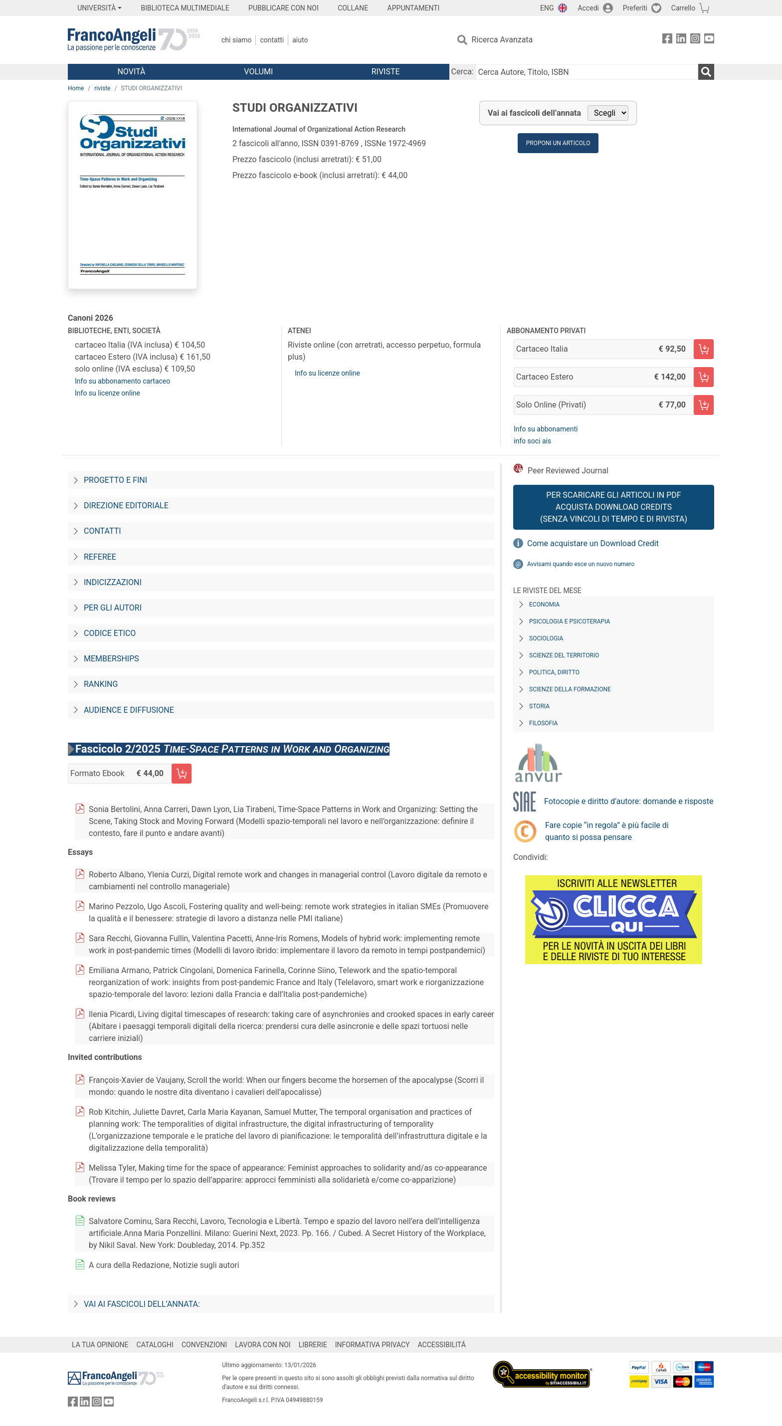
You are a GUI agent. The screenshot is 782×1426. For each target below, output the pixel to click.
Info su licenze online (107, 393)
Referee (100, 557)
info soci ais (532, 441)
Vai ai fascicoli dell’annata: (142, 1304)
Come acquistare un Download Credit (593, 543)
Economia (544, 604)
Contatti (272, 40)
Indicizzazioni (113, 582)
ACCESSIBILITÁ (442, 1345)
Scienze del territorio (564, 655)
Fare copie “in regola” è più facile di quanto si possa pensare (607, 831)
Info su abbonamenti (546, 429)
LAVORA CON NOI (263, 1345)
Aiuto (300, 40)
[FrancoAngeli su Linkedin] (681, 40)
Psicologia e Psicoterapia (569, 621)
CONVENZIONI (204, 1345)
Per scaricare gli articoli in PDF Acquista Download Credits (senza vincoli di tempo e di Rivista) (613, 507)
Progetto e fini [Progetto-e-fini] (115, 480)
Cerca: (462, 71)
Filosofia (543, 723)
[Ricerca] (706, 72)
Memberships (111, 658)
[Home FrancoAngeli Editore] (134, 40)
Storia (539, 706)
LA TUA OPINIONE (100, 1345)
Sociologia (546, 638)
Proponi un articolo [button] (558, 143)
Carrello (683, 8)
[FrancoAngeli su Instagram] (695, 40)
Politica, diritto (554, 672)
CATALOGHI (155, 1345)
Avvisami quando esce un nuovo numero (580, 564)
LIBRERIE (313, 1345)
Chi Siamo (236, 40)
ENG (547, 8)
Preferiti (635, 8)
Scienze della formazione (570, 689)
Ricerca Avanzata (502, 39)
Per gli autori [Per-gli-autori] (113, 607)
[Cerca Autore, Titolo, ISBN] (587, 72)
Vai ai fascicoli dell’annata (534, 113)
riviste (102, 88)
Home (76, 88)
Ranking (101, 684)
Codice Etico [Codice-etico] (110, 633)
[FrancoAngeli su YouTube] (709, 40)
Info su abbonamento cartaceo (122, 381)
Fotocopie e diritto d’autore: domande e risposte (628, 801)
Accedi (588, 8)
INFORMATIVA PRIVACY (372, 1345)
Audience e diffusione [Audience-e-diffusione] (129, 710)
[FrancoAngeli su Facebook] (667, 40)
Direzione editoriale (126, 505)
